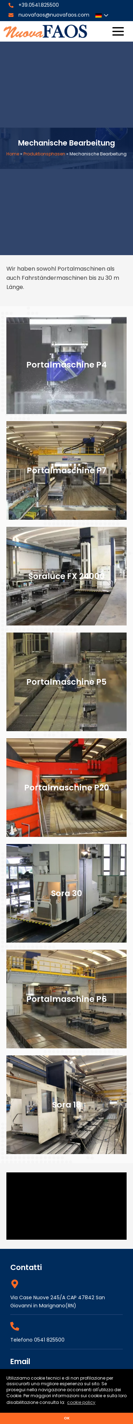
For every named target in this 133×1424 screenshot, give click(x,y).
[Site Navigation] (118, 31)
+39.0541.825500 (38, 4)
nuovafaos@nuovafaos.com (53, 14)
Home (12, 154)
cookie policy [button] (81, 1402)
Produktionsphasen (44, 154)
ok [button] (67, 1418)
